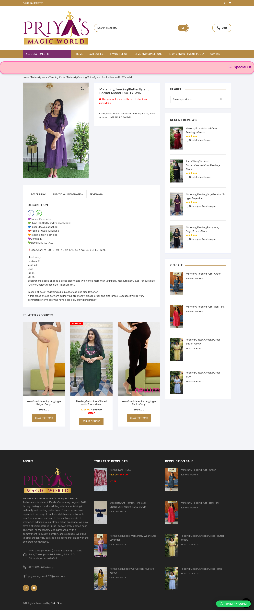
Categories (97, 54)
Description (40, 194)
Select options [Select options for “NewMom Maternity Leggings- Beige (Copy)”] (44, 419)
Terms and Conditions (147, 54)
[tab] (40, 194)
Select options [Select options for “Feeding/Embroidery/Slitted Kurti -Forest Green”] (91, 422)
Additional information (73, 194)
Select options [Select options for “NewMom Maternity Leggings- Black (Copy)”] (139, 419)
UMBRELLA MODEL (120, 117)
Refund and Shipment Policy (186, 54)
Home (79, 54)
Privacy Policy (118, 54)
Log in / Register (33, 3)
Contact (216, 54)
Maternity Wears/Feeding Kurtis (48, 77)
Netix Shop (57, 604)
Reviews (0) (106, 194)
